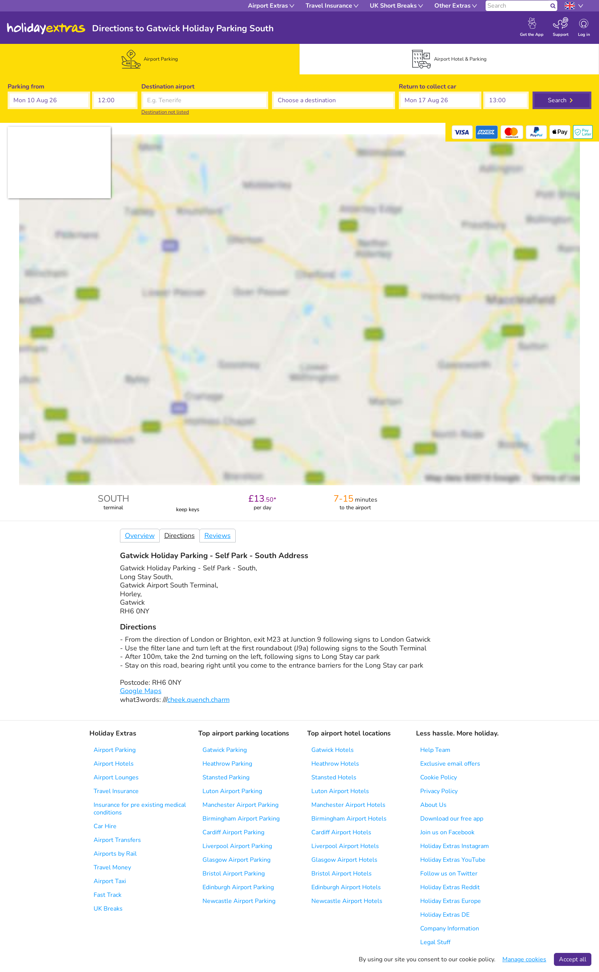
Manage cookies (524, 959)
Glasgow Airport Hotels (344, 860)
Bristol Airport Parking (233, 873)
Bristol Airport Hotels (341, 873)
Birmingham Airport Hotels (349, 818)
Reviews (217, 535)
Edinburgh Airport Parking (238, 887)
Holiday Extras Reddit (450, 887)
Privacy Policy (439, 791)
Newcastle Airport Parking (238, 901)
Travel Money (112, 867)
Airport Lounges (116, 777)
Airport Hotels (114, 764)
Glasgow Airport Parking (236, 860)
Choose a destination (301, 86)
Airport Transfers (117, 840)
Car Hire (105, 826)
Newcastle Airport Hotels (346, 901)
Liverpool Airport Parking (237, 846)
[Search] (517, 5)
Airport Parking (115, 750)
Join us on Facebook (447, 832)
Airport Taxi (110, 881)
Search (557, 100)
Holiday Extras (46, 28)
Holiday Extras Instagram (454, 846)
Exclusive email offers (450, 764)
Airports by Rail (115, 854)
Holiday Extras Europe (450, 901)
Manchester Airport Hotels (348, 805)
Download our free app (451, 818)
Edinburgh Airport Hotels (346, 887)
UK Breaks (108, 908)
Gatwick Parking (224, 750)
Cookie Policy (438, 777)
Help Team (435, 750)
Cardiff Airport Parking (233, 832)
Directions (179, 535)
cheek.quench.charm (198, 699)
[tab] (149, 59)
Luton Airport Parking (232, 791)
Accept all (572, 959)
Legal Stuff (435, 942)
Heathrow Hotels (335, 764)
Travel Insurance (116, 791)
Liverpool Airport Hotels (345, 846)
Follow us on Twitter (449, 873)
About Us (433, 805)
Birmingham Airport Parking (241, 818)
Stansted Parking (225, 777)
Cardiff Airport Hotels (341, 832)
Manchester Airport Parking (240, 805)
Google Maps (141, 690)
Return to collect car (427, 86)
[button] (49, 100)
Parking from (26, 86)
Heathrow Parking (227, 764)
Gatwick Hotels (332, 750)
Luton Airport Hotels (340, 791)
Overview (140, 535)
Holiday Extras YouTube (453, 860)
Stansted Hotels (333, 777)
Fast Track (107, 895)
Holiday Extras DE (444, 915)
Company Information (449, 928)
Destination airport (167, 86)
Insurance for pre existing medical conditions (140, 808)
